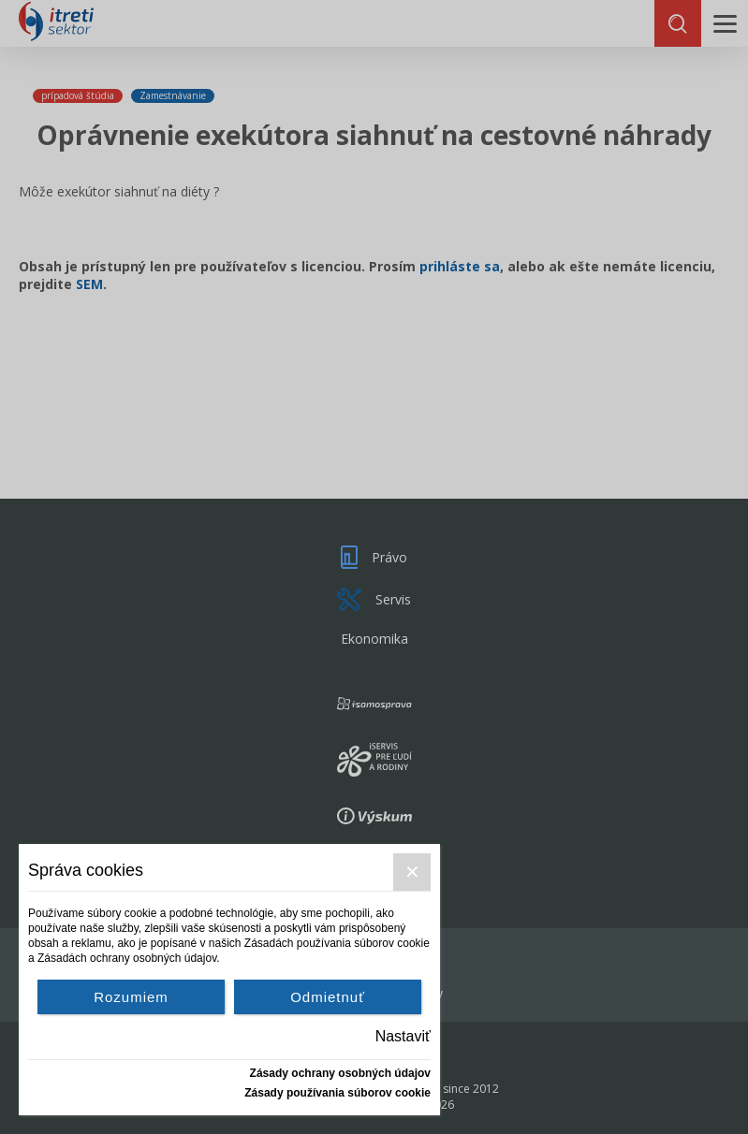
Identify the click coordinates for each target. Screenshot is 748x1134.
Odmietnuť (327, 997)
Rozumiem (131, 997)
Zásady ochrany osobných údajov (340, 1073)
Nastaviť (403, 1036)
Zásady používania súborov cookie (337, 1092)
